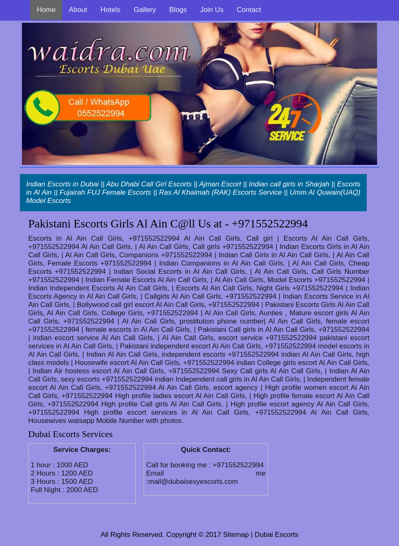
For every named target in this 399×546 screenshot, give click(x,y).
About (78, 10)
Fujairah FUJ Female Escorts (105, 192)
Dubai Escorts (276, 535)
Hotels (110, 10)
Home (46, 10)
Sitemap (236, 535)
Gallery (145, 10)
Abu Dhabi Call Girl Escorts (149, 184)
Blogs (178, 10)
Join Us (212, 10)
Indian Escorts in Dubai (62, 184)
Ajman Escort (220, 184)
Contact (249, 10)
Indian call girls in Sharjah (289, 184)
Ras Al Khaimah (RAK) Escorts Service (220, 192)
